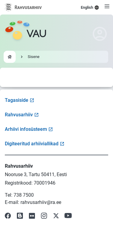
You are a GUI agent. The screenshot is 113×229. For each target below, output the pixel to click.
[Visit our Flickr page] (32, 216)
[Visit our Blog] (20, 216)
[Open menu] (107, 6)
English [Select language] (90, 7)
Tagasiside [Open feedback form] (19, 100)
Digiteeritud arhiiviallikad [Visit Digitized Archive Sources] (34, 144)
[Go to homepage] (25, 34)
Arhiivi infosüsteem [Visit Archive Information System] (29, 129)
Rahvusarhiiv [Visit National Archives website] (22, 115)
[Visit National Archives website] (23, 7)
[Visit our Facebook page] (8, 216)
